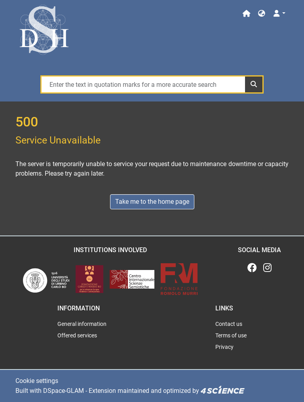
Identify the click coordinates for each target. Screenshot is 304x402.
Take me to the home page (152, 201)
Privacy (224, 347)
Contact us (228, 324)
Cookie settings (36, 381)
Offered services (77, 335)
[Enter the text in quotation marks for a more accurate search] (142, 84)
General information (81, 324)
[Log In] (279, 13)
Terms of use (231, 335)
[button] (261, 13)
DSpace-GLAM (63, 390)
